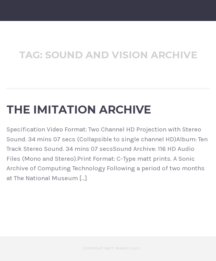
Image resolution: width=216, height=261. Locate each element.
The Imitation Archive (78, 109)
